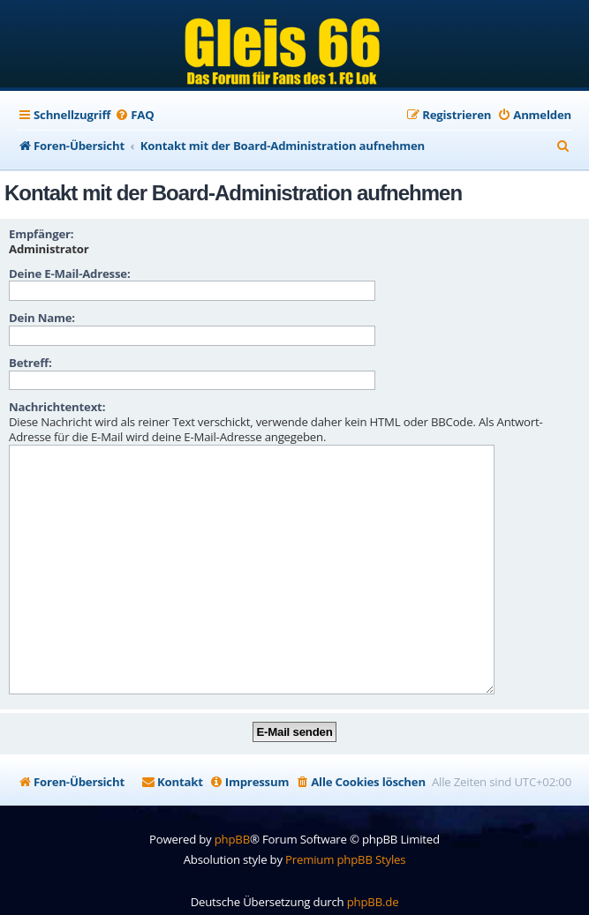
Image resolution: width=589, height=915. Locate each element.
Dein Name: (42, 318)
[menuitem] (134, 115)
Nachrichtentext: (57, 407)
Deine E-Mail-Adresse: (69, 273)
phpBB (232, 812)
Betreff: (30, 363)
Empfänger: (41, 234)
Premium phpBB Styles (345, 832)
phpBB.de (373, 874)
